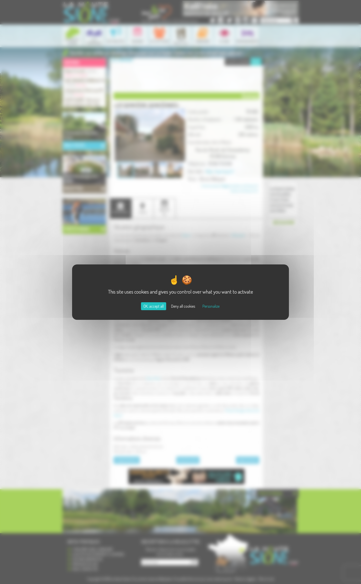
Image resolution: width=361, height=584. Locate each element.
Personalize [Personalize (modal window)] (211, 306)
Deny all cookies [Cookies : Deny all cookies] (183, 306)
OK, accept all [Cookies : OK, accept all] (153, 306)
